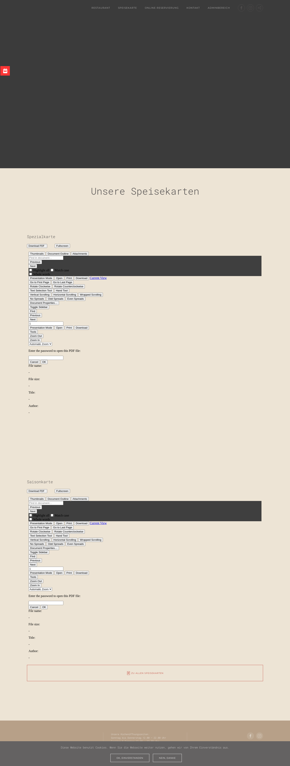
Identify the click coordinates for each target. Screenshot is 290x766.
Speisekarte (127, 7)
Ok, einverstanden (129, 758)
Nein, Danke (167, 758)
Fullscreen (62, 245)
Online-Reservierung (162, 7)
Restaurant (100, 7)
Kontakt (193, 7)
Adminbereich (219, 7)
